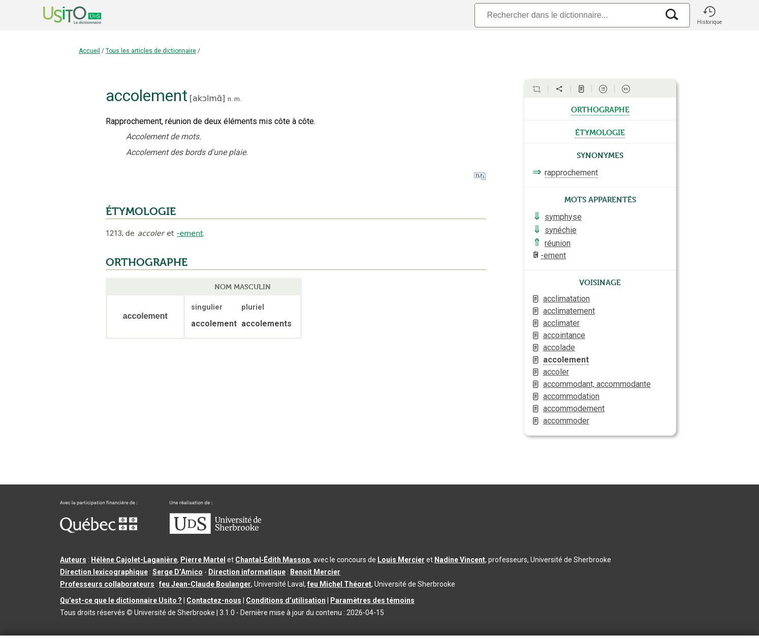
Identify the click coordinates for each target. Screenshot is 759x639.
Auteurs (73, 560)
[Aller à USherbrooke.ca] (215, 531)
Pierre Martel (203, 560)
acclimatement (569, 311)
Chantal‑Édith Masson (272, 560)
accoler (556, 372)
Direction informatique (247, 572)
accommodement (574, 408)
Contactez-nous (213, 600)
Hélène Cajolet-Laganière (134, 560)
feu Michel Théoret (339, 584)
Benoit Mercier (315, 572)
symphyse (563, 217)
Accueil (89, 50)
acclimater (561, 323)
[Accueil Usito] (60, 15)
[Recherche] (566, 15)
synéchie (561, 230)
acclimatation (566, 298)
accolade (559, 347)
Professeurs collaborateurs (107, 584)
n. (230, 99)
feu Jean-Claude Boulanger (205, 584)
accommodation (571, 396)
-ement (190, 233)
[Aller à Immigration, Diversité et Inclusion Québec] (98, 530)
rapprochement (571, 172)
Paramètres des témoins (372, 600)
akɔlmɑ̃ (207, 98)
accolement (566, 359)
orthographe (600, 109)
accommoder (566, 420)
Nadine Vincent (459, 560)
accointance (564, 335)
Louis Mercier (401, 560)
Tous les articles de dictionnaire (151, 50)
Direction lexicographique (104, 572)
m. (237, 99)
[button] (709, 15)
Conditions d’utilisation (286, 600)
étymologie (600, 132)
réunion (558, 243)
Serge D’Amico (177, 572)
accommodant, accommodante (597, 384)
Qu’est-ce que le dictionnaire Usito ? (121, 600)
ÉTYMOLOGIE (141, 211)
